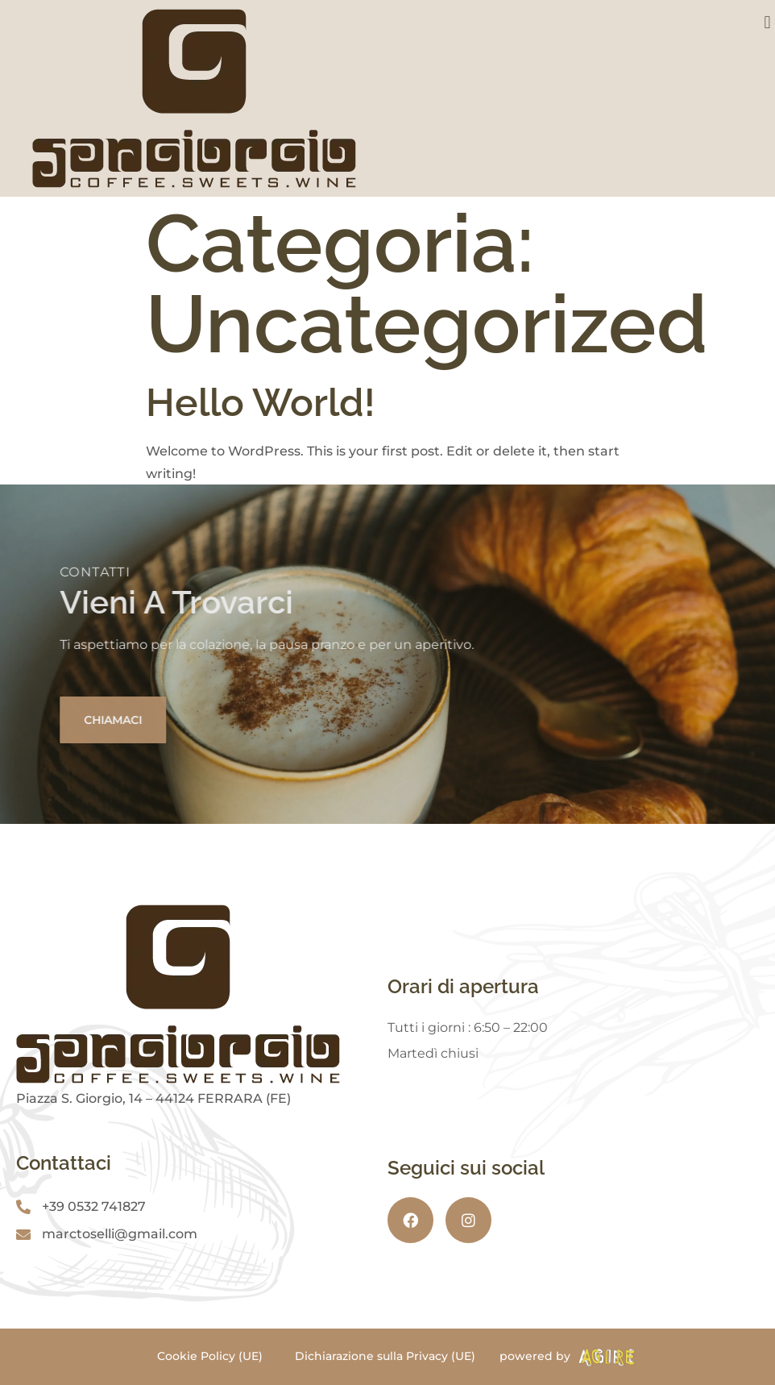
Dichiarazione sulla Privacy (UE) (385, 1356)
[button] (767, 22)
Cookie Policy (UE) (210, 1356)
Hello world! (260, 402)
